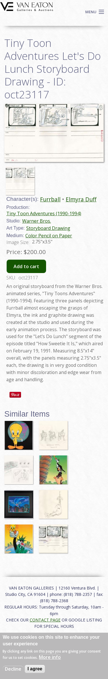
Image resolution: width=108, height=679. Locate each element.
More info (50, 657)
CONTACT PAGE (45, 620)
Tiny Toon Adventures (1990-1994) (43, 213)
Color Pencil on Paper (48, 235)
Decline (13, 669)
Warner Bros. (36, 221)
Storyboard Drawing (48, 228)
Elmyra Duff (81, 199)
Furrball (50, 199)
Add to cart (26, 266)
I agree (34, 668)
